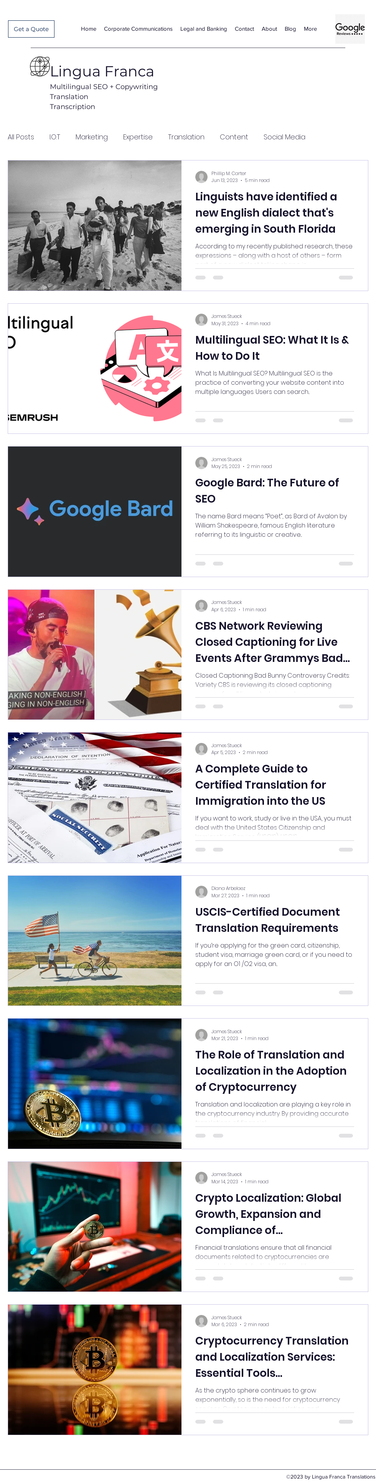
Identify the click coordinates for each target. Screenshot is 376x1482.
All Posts (21, 137)
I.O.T (54, 137)
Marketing (92, 137)
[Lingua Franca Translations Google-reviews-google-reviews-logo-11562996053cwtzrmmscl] (350, 29)
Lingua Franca (102, 71)
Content (234, 137)
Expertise (138, 137)
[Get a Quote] (31, 29)
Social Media (284, 137)
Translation (186, 137)
